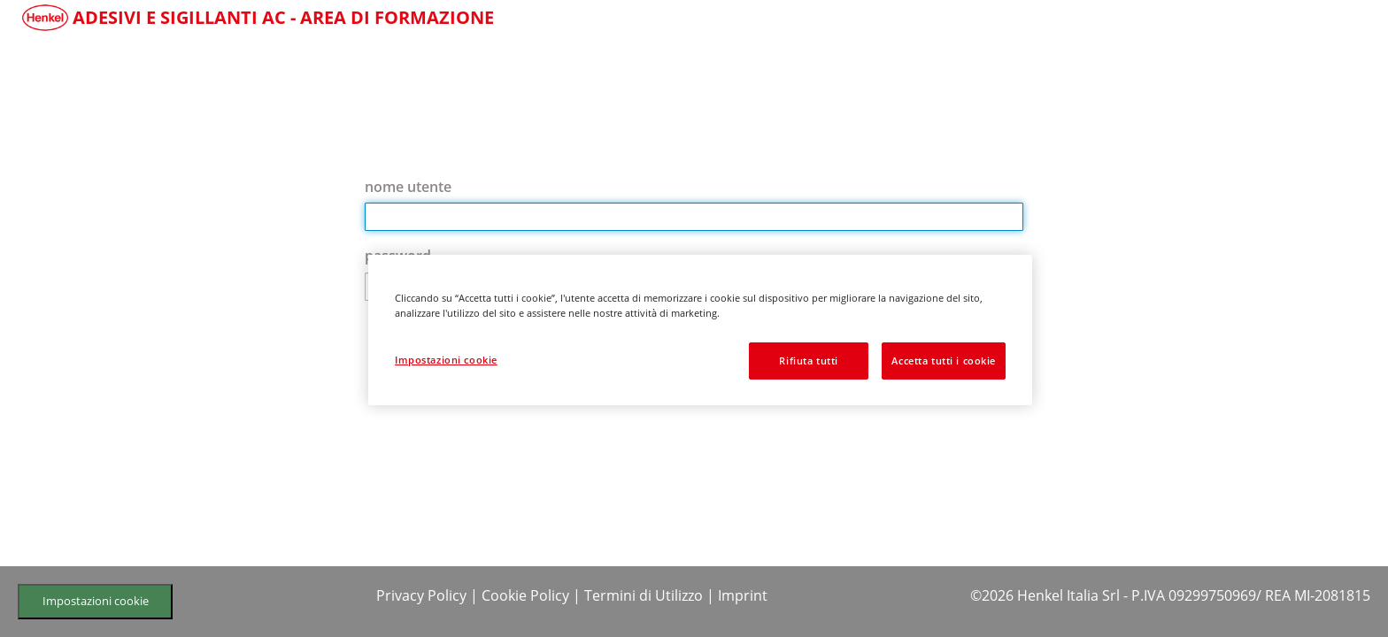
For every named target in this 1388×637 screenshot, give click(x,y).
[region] (700, 330)
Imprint (742, 595)
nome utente (408, 186)
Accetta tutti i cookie (943, 360)
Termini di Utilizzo (643, 595)
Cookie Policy (525, 595)
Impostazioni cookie (95, 601)
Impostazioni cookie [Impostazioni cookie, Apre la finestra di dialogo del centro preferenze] (446, 359)
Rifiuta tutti (808, 360)
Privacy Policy (421, 595)
